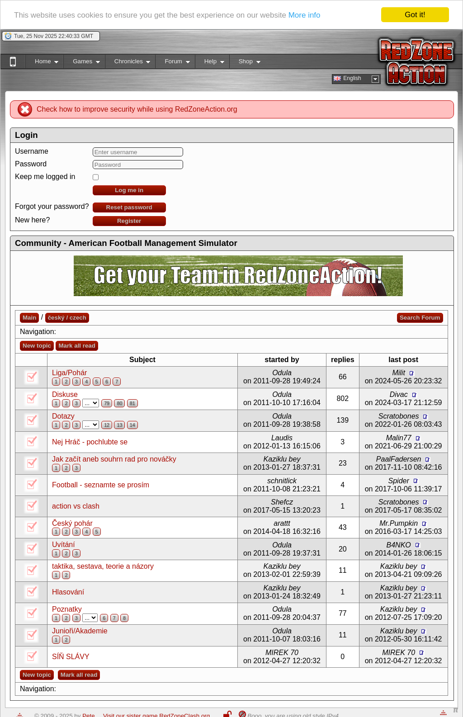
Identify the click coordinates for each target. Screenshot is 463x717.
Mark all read (76, 345)
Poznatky (67, 609)
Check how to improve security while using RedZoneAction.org (137, 109)
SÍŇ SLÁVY (71, 656)
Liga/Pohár (69, 373)
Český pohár (72, 523)
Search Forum (420, 317)
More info (304, 15)
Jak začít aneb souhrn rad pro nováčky (114, 459)
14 (132, 425)
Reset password (129, 207)
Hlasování (68, 592)
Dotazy (63, 416)
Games (81, 63)
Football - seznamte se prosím (100, 485)
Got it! (415, 14)
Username (31, 151)
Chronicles (128, 63)
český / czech (67, 317)
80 (119, 403)
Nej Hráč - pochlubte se (90, 442)
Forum (172, 63)
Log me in (129, 190)
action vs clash (75, 506)
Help (209, 63)
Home (41, 63)
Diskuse (65, 394)
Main (29, 317)
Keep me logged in (45, 176)
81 (132, 403)
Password (31, 164)
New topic (37, 345)
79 (106, 403)
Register (129, 220)
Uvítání (63, 544)
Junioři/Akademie (80, 631)
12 (106, 425)
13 (119, 425)
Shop (244, 63)
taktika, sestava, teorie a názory (103, 566)
